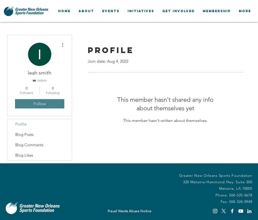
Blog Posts (24, 134)
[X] (224, 211)
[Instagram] (215, 211)
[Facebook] (232, 211)
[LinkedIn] (249, 211)
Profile (20, 124)
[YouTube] (241, 211)
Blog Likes (24, 155)
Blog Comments (29, 144)
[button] (86, 11)
